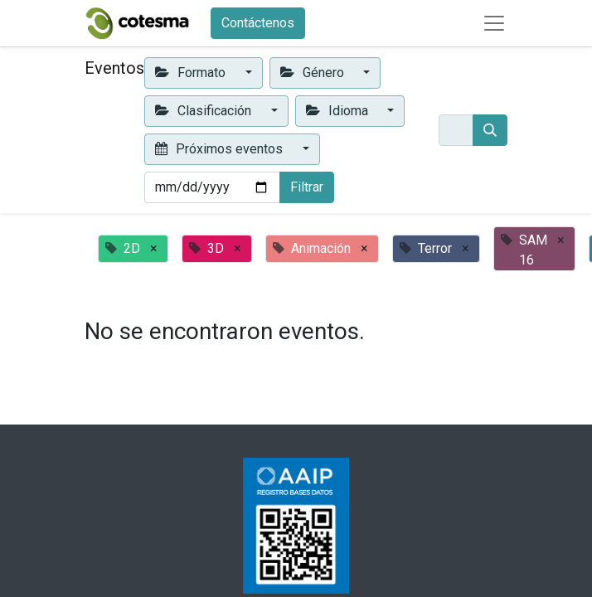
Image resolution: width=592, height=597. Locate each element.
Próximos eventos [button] (220, 149)
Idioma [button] (338, 111)
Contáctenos (257, 23)
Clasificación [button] (205, 111)
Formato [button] (192, 72)
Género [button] (313, 72)
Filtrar (306, 187)
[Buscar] (490, 130)
